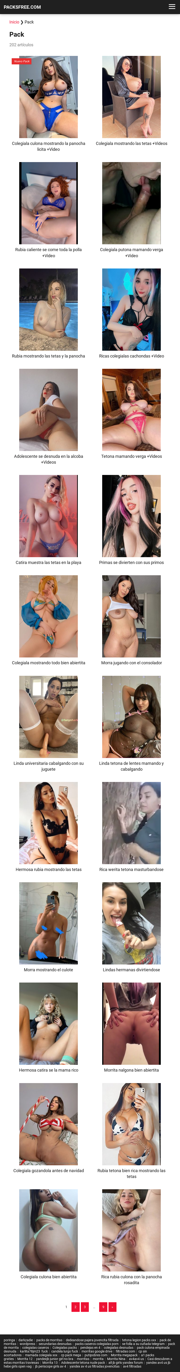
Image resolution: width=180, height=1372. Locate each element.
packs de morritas (49, 1340)
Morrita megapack (124, 1355)
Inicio (14, 21)
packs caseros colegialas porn (97, 1344)
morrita (98, 1359)
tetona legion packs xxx (139, 1340)
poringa (9, 1340)
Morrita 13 (50, 1362)
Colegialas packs (64, 1347)
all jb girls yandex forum (126, 1362)
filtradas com (125, 1351)
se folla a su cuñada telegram (143, 1344)
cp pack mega (71, 1355)
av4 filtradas (132, 1366)
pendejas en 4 (90, 1347)
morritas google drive (97, 1351)
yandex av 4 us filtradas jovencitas (95, 1366)
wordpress (27, 1344)
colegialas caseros (35, 1347)
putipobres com (96, 1355)
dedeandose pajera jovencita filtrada (92, 1340)
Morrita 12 (25, 1359)
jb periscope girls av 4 (50, 1366)
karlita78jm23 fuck (34, 1351)
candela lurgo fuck (64, 1351)
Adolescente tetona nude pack (83, 1362)
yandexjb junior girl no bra (54, 1359)
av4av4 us (136, 1359)
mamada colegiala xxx (41, 1355)
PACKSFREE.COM (22, 7)
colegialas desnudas (118, 1347)
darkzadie (26, 1340)
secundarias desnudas (55, 1344)
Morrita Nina (116, 1359)
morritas (83, 1359)
